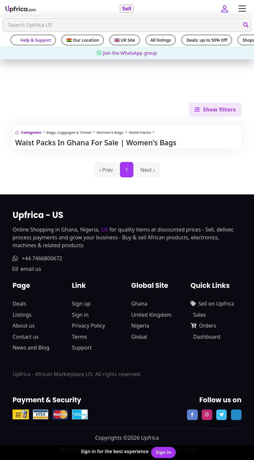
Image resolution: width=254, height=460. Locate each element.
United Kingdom (151, 314)
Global (139, 336)
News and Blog (30, 347)
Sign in (80, 314)
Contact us (25, 336)
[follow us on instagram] (207, 415)
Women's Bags (110, 132)
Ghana (139, 303)
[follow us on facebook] (192, 415)
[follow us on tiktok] (236, 415)
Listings (21, 314)
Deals (19, 303)
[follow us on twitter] (221, 415)
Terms (79, 336)
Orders (203, 325)
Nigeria (140, 325)
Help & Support (33, 40)
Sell (126, 8)
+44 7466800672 (37, 258)
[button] (225, 8)
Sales (199, 314)
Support (82, 347)
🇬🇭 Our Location (82, 40)
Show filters (215, 109)
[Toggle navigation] (240, 9)
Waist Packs (140, 132)
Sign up (81, 303)
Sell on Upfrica (212, 303)
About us (23, 325)
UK (104, 229)
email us (26, 268)
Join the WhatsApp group (127, 53)
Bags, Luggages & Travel (68, 132)
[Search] (127, 25)
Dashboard (206, 336)
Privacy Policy (88, 325)
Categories (28, 132)
